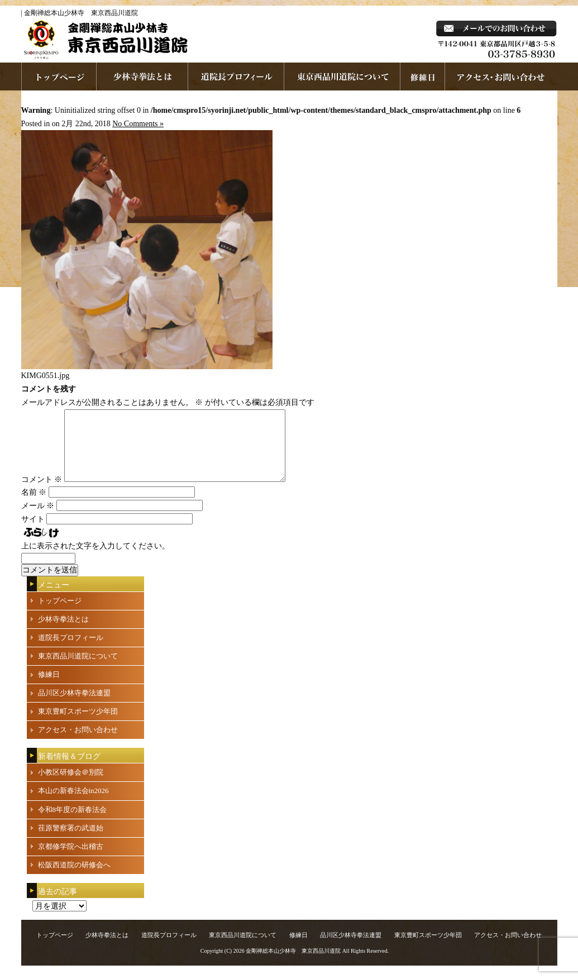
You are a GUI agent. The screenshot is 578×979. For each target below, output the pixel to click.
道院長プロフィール (236, 76)
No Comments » (138, 124)
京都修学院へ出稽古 (70, 860)
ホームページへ (59, 76)
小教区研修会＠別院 (70, 785)
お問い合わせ (501, 76)
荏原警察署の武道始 (70, 841)
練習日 (422, 76)
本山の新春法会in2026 (73, 804)
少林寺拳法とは (142, 76)
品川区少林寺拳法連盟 (74, 706)
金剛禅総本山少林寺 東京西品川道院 (293, 964)
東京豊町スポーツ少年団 (78, 724)
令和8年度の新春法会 (72, 823)
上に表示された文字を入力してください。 (95, 559)
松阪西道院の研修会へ (74, 878)
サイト (33, 532)
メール (38, 519)
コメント (42, 493)
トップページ (60, 614)
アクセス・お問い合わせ (78, 743)
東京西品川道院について (342, 76)
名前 (34, 506)
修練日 (49, 688)
